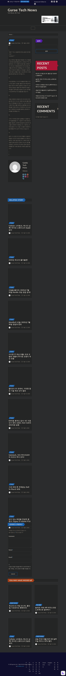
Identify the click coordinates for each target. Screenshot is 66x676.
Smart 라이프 (44, 665)
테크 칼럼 (54, 666)
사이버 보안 (33, 667)
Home (10, 34)
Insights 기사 (50, 664)
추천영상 (57, 666)
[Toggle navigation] (33, 28)
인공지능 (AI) (30, 667)
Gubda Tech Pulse (15, 44)
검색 (38, 41)
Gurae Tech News (22, 10)
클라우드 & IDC (40, 668)
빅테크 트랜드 (36, 668)
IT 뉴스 (26, 665)
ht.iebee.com (20, 666)
